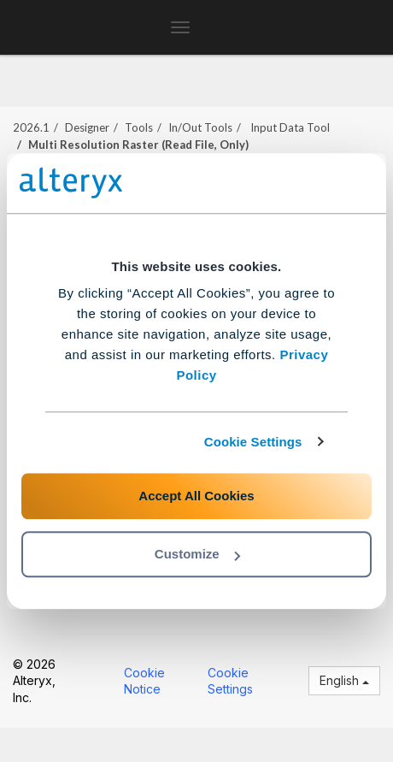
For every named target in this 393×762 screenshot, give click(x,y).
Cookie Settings (253, 441)
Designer (87, 127)
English (344, 680)
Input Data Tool (289, 127)
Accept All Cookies (196, 495)
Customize (197, 553)
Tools (139, 127)
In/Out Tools (200, 127)
